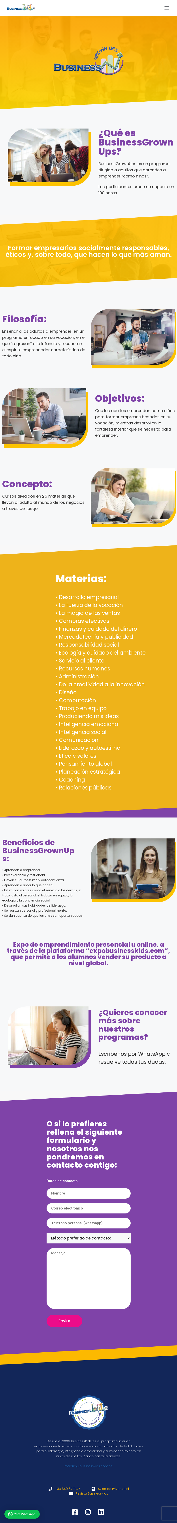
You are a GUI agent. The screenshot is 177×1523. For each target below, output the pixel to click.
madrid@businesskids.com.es (88, 1466)
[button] (166, 7)
